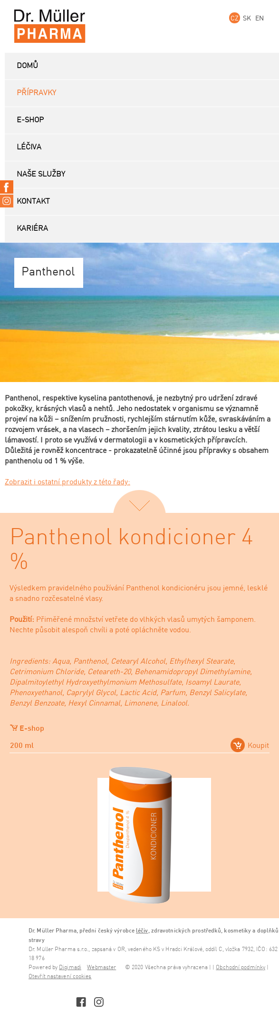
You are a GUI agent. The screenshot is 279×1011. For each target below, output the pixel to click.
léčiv (142, 930)
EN (259, 18)
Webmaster (101, 967)
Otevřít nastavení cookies (60, 976)
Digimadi (70, 967)
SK (247, 18)
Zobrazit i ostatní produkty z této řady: (67, 481)
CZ (235, 18)
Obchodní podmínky (240, 967)
